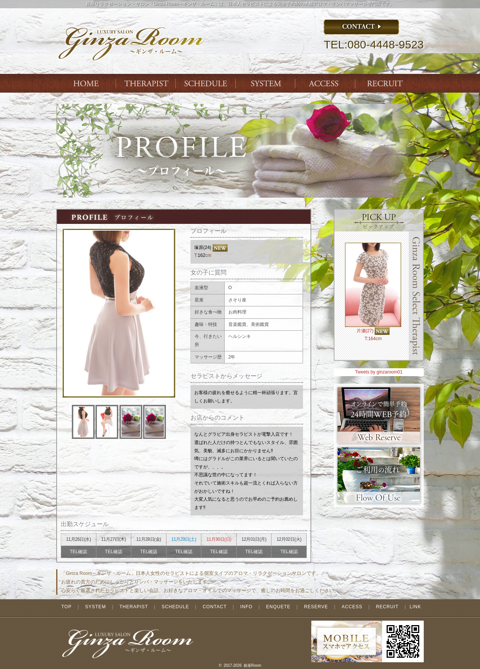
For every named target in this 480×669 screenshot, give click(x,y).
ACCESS (326, 83)
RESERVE (316, 606)
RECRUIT (387, 606)
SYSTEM (266, 83)
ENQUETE (278, 606)
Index (86, 83)
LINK (415, 606)
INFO (246, 606)
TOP (66, 606)
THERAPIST (146, 83)
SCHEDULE (175, 606)
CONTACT (214, 606)
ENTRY (386, 83)
